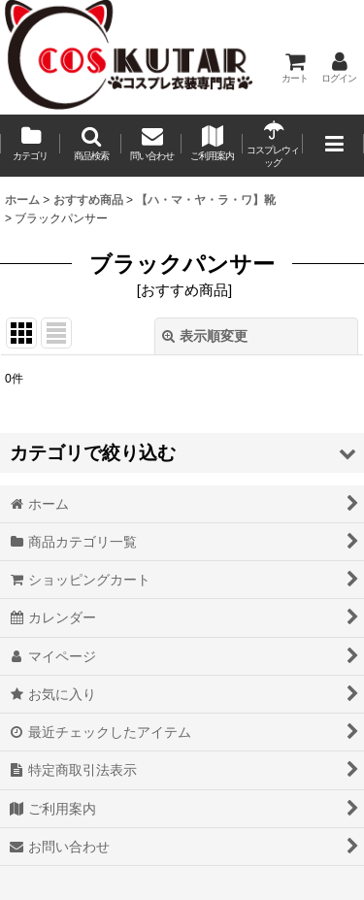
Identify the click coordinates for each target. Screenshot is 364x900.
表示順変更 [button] (205, 336)
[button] (90, 146)
